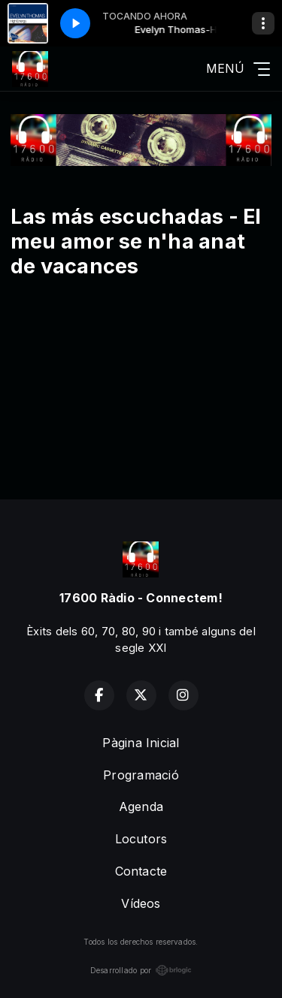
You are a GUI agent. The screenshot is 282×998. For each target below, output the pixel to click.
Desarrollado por (141, 970)
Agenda (141, 806)
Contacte (141, 871)
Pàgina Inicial (140, 742)
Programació (141, 774)
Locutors (141, 838)
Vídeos (140, 903)
